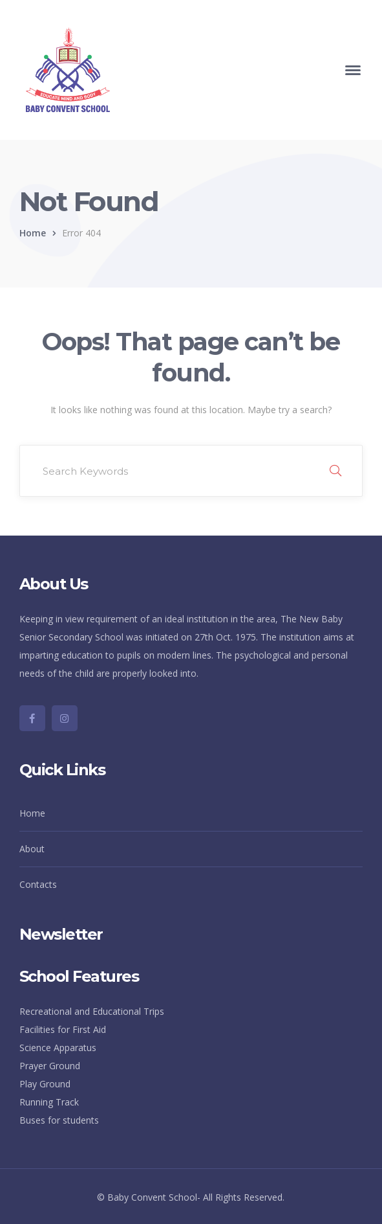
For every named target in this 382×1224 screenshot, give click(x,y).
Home (32, 233)
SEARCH (335, 471)
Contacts (38, 884)
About (32, 849)
